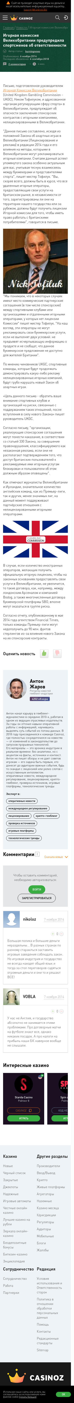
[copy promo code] (30, 1110)
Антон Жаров (37, 683)
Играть (23, 1118)
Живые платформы (51, 1187)
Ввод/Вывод (46, 1173)
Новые (8, 1166)
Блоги (41, 1243)
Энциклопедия (14, 1261)
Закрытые (10, 1180)
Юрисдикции (46, 1215)
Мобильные (45, 1236)
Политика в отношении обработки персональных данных (47, 1308)
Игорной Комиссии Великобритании (30, 90)
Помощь (43, 1324)
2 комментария (17, 64)
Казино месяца (48, 1208)
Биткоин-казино (15, 1254)
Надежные (10, 1194)
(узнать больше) (27, 1396)
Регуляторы (45, 1222)
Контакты (44, 1331)
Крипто (42, 1180)
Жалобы (43, 1250)
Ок (63, 1394)
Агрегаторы (45, 1194)
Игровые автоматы (17, 1201)
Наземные (44, 1201)
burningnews (32, 51)
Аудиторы (44, 1229)
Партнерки (11, 1293)
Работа (8, 1285)
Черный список (14, 1173)
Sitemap (43, 1350)
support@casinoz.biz (35, 9)
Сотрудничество (15, 1278)
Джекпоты (10, 1187)
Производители (48, 1166)
